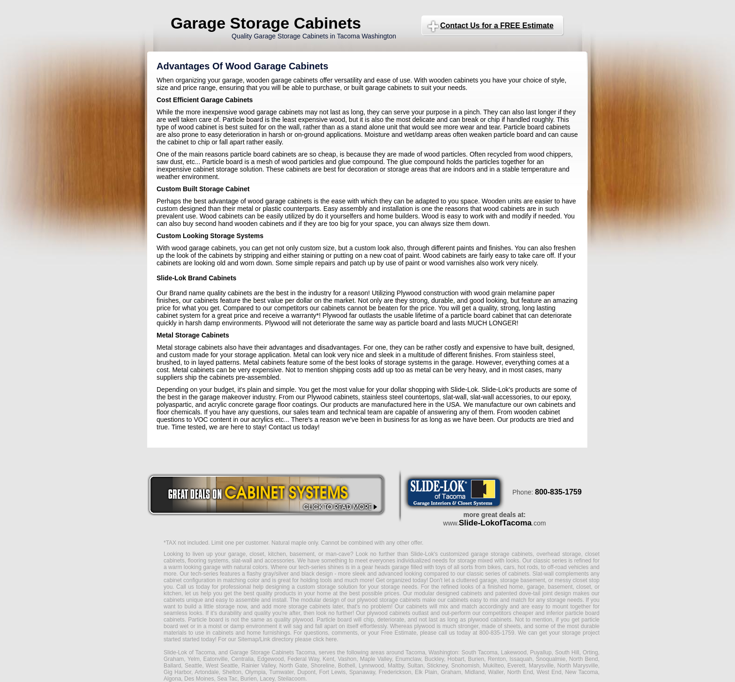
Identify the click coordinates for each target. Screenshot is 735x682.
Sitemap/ (248, 639)
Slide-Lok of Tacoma (189, 652)
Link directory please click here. (299, 639)
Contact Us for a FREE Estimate (497, 26)
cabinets (417, 606)
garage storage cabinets (501, 554)
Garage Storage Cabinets (266, 23)
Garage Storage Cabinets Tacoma (272, 652)
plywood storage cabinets (389, 600)
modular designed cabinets (448, 593)
